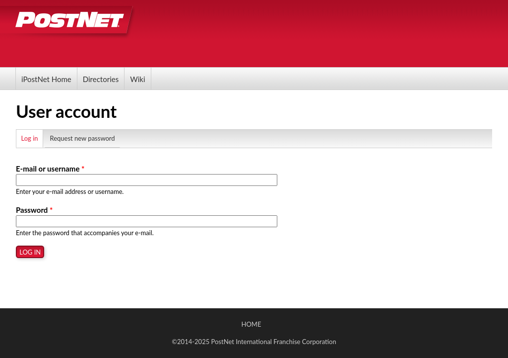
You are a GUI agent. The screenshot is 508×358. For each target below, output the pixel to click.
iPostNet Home (46, 79)
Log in (32, 137)
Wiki (137, 79)
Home (251, 324)
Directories (101, 79)
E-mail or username (50, 168)
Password (34, 209)
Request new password (82, 138)
